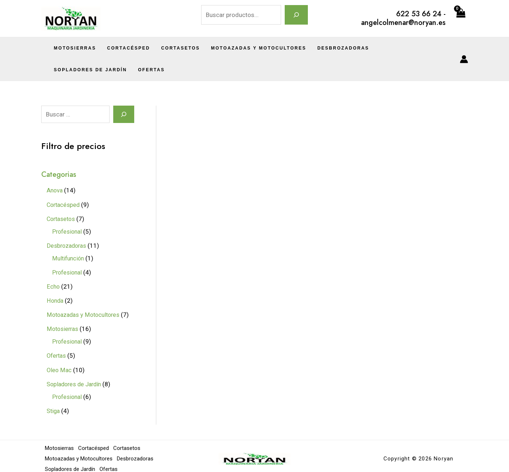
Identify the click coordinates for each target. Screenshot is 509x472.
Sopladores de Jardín (403, 48)
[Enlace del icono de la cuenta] (464, 59)
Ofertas (66, 69)
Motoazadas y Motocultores (250, 48)
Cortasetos (174, 48)
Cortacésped (125, 48)
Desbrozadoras (332, 48)
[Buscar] (296, 15)
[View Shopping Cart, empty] (460, 18)
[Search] (123, 114)
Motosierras (74, 48)
